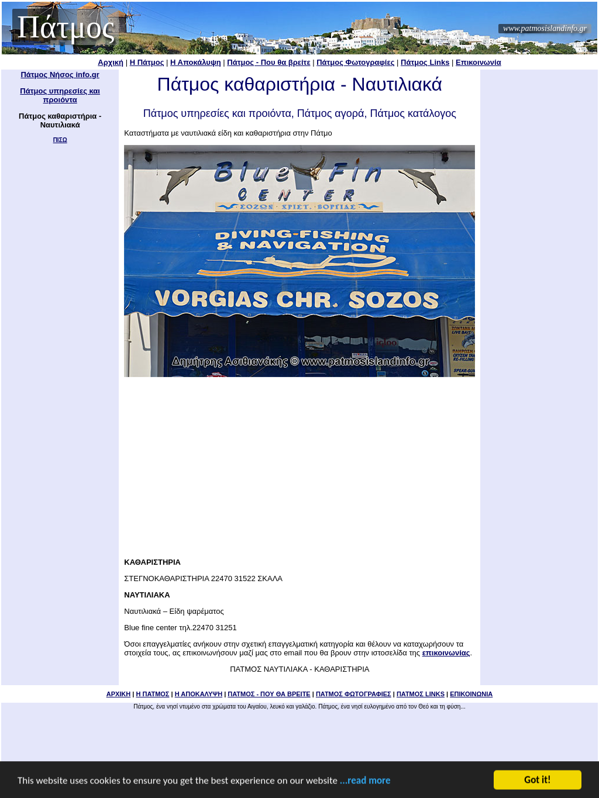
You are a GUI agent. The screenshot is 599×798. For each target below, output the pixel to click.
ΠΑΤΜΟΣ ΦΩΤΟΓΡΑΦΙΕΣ (353, 693)
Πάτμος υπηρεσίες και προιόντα (60, 95)
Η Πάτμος (147, 62)
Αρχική (110, 62)
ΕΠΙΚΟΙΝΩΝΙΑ (471, 693)
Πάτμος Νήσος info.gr (59, 74)
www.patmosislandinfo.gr (545, 28)
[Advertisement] (299, 463)
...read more (365, 781)
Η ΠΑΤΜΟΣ (152, 693)
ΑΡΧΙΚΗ (118, 693)
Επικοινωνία (478, 62)
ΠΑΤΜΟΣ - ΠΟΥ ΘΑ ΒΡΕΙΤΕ (269, 693)
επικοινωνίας (446, 652)
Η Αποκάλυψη (195, 62)
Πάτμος (65, 26)
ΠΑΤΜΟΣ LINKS (421, 693)
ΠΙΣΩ (60, 140)
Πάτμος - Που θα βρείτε (268, 62)
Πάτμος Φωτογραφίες (355, 62)
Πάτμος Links (425, 62)
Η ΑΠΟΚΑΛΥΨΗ (198, 693)
